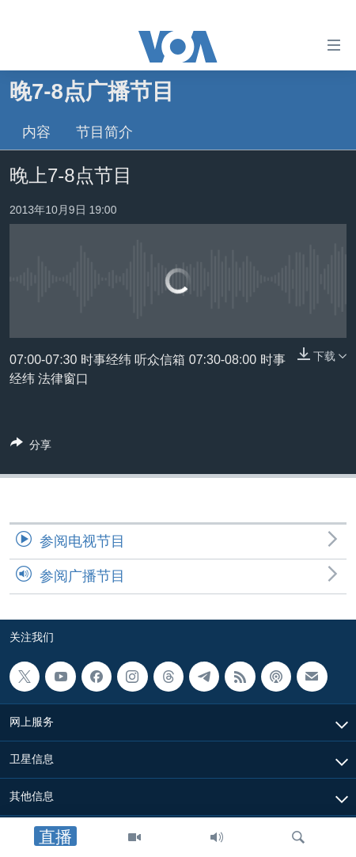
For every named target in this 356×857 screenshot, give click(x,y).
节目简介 (104, 132)
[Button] (30, 447)
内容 (36, 132)
